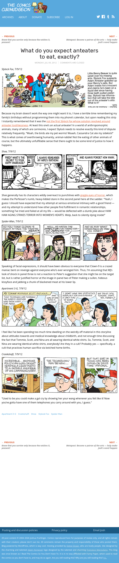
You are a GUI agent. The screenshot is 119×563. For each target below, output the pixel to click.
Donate (37, 17)
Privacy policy (59, 530)
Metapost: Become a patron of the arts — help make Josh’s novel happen (91, 41)
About (23, 17)
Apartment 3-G (9, 414)
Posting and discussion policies (20, 530)
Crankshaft (23, 414)
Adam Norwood (35, 549)
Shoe (33, 414)
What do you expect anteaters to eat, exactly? (59, 53)
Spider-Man (56, 414)
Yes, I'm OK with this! (93, 551)
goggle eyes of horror (92, 195)
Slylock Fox (43, 414)
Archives (8, 17)
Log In (69, 17)
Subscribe (53, 17)
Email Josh (99, 530)
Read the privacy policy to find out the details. (91, 544)
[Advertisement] (38, 431)
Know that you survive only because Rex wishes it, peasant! (26, 41)
